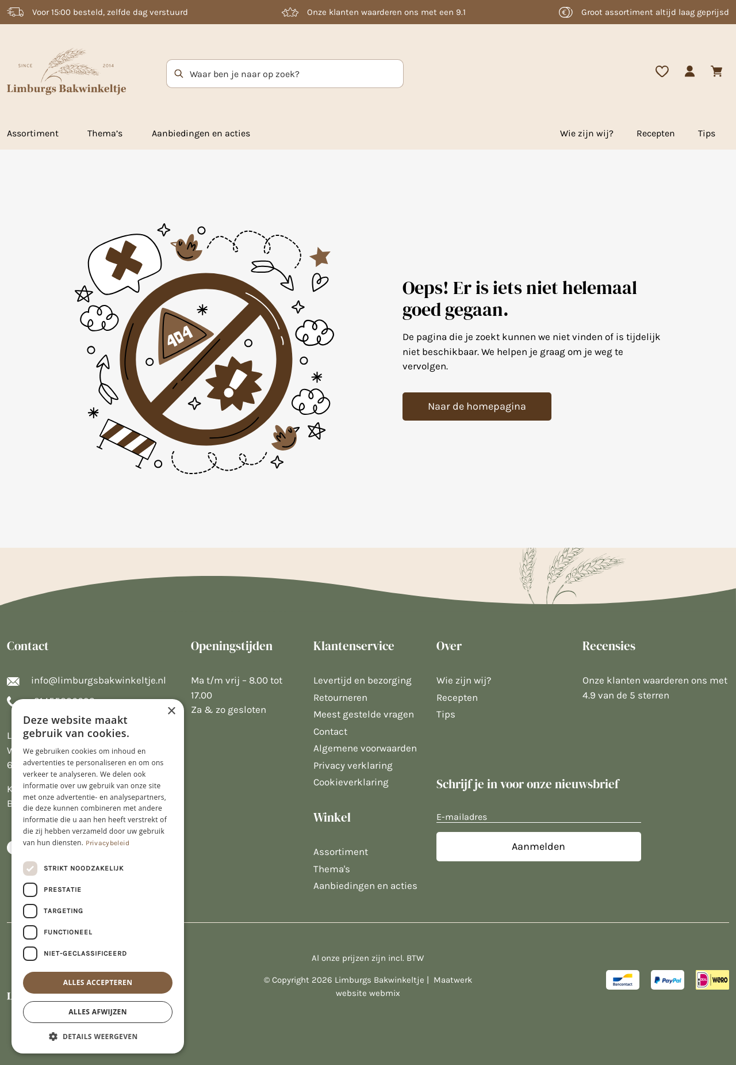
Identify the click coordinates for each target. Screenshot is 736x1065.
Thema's (331, 869)
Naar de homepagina (477, 406)
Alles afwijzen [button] (97, 1012)
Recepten (656, 133)
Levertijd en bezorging (362, 680)
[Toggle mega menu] (61, 136)
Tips (706, 133)
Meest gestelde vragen (363, 714)
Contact (330, 731)
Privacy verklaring (353, 765)
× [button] (171, 711)
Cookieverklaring (351, 782)
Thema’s (104, 133)
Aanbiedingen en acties (201, 133)
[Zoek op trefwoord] (164, 73)
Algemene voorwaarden (365, 748)
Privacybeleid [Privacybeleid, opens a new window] (108, 843)
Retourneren (340, 697)
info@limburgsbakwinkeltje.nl (86, 680)
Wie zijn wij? (587, 133)
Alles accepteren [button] (98, 982)
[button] (97, 1036)
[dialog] (98, 876)
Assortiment (33, 133)
